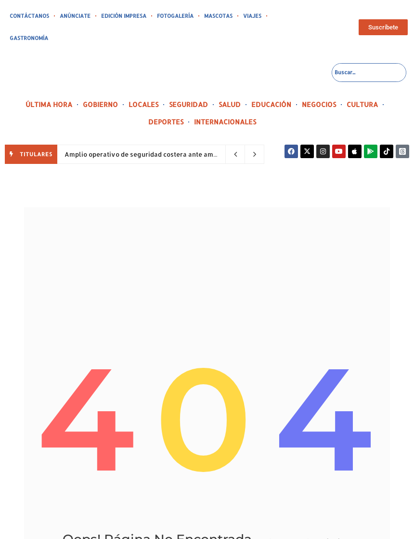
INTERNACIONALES (225, 122)
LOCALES (143, 104)
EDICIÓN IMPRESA (123, 16)
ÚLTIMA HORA (49, 104)
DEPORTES (165, 122)
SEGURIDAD (188, 104)
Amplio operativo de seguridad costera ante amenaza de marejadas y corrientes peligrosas (208, 154)
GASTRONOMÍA (29, 38)
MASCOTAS (218, 16)
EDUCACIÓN (271, 104)
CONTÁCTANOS (29, 16)
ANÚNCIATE (75, 16)
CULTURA (362, 104)
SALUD (230, 104)
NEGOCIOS (319, 104)
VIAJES (252, 16)
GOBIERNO (100, 104)
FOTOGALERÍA (175, 16)
